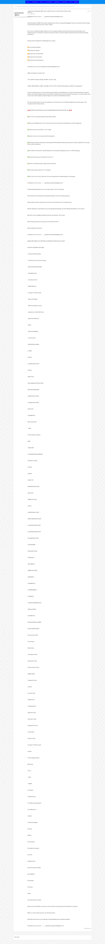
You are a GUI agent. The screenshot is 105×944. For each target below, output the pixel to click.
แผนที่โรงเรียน (57, 2)
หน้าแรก (28, 2)
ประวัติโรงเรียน (35, 2)
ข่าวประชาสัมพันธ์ (48, 2)
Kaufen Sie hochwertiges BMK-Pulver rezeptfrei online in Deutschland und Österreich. (53, 6)
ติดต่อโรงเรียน (65, 2)
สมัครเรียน (76, 2)
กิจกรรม (41, 2)
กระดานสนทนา (18, 6)
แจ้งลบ (89, 11)
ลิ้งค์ (71, 2)
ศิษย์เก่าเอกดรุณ (26, 6)
